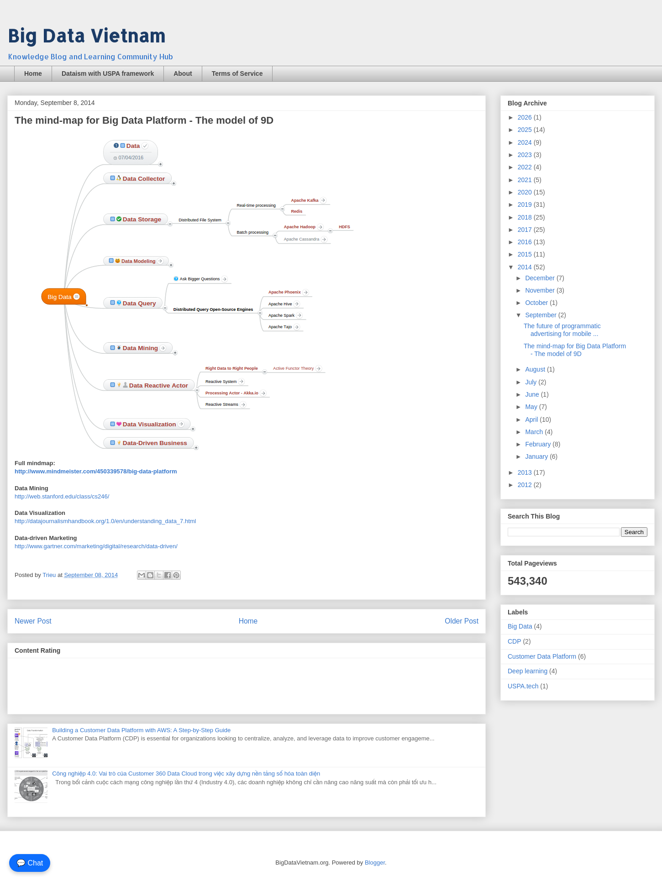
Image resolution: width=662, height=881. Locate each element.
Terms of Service (237, 73)
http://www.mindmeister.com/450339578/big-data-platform (96, 471)
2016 (526, 242)
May (532, 406)
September (541, 315)
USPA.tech (523, 686)
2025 (526, 129)
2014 (526, 267)
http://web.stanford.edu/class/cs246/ (62, 496)
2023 (526, 154)
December (540, 278)
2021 (526, 180)
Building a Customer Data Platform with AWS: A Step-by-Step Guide (141, 730)
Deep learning (527, 671)
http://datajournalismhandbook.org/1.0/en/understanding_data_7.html (105, 521)
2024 (526, 142)
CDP (514, 641)
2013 (526, 472)
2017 (526, 229)
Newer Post (33, 621)
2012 (526, 484)
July (531, 382)
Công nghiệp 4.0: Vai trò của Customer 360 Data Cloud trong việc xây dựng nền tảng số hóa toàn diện (186, 773)
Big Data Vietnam (86, 35)
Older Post (461, 621)
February (538, 444)
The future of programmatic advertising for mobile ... (562, 329)
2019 (526, 204)
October (537, 302)
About (182, 73)
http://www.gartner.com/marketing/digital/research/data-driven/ (96, 546)
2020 (526, 192)
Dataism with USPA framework (108, 73)
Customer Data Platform (542, 656)
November (540, 290)
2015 (526, 254)
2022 (526, 167)
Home (33, 73)
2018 (526, 217)
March (535, 431)
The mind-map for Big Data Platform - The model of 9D (575, 349)
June (533, 394)
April (532, 419)
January (537, 456)
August (535, 369)
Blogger (375, 862)
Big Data (520, 626)
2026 (526, 117)
